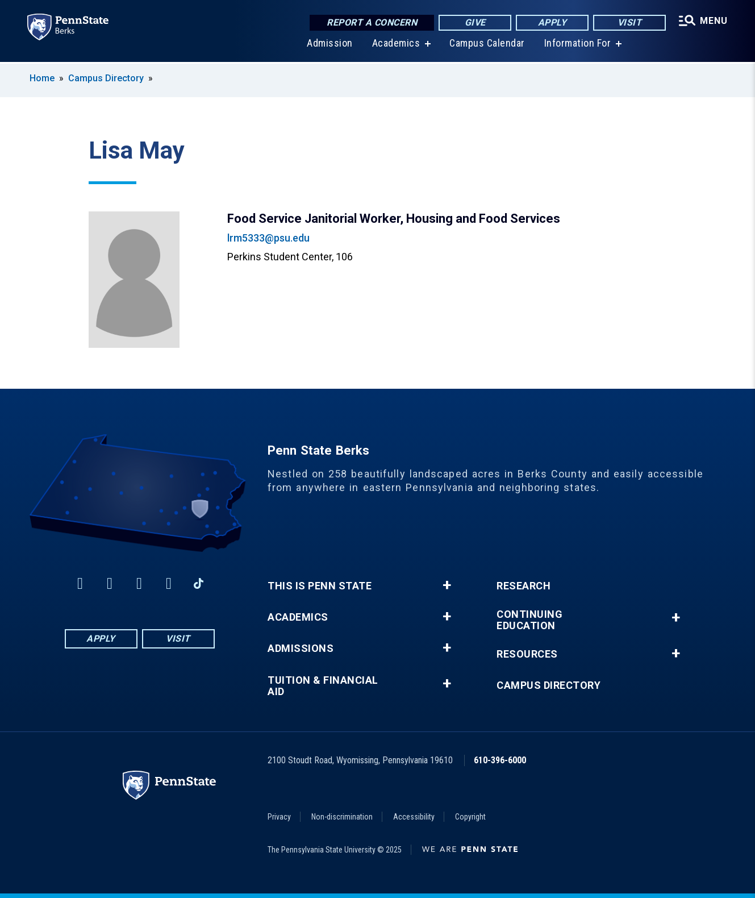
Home (42, 78)
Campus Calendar (487, 45)
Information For (577, 45)
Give (475, 22)
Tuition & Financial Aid (323, 686)
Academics (396, 45)
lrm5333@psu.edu (268, 238)
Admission (330, 45)
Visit (630, 22)
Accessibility (414, 816)
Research (523, 586)
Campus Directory (106, 78)
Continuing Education (529, 620)
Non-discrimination (342, 816)
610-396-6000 (500, 760)
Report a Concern (372, 22)
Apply (552, 22)
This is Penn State (320, 586)
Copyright (470, 816)
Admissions (300, 648)
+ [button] (447, 585)
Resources (527, 654)
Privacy (279, 816)
